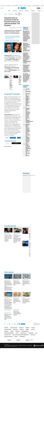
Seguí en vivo (30, 229)
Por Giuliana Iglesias (7, 310)
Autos (17, 333)
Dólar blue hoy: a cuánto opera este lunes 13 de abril (26, 282)
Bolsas (27, 175)
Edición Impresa (25, 331)
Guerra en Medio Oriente (35, 5)
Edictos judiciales (8, 336)
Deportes (17, 331)
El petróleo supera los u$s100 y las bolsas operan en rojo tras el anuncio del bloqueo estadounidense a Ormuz (12, 37)
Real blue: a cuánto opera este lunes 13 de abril (17, 300)
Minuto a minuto (7, 279)
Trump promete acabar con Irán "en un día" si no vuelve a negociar (20, 80)
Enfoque (29, 5)
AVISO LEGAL (33, 334)
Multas (16, 336)
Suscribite (16, 143)
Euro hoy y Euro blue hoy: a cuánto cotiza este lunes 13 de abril (8, 317)
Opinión (39, 10)
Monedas (24, 175)
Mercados (15, 329)
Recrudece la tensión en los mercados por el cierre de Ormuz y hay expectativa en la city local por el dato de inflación (26, 36)
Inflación (21, 5)
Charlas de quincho (15, 5)
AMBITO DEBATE (29, 340)
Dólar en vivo (9, 5)
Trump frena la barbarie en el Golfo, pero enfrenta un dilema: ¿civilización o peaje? (12, 41)
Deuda (42, 5)
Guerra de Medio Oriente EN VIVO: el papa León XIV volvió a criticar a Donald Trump (26, 47)
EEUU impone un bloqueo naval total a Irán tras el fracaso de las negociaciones (26, 68)
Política (27, 10)
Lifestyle (33, 329)
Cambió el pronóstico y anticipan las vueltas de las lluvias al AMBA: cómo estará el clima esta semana (28, 97)
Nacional (6, 331)
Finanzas (21, 10)
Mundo (11, 331)
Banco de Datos (7, 329)
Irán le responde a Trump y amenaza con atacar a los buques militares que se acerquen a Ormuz (11, 82)
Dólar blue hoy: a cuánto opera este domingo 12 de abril (26, 300)
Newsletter (42, 10)
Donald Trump (16, 14)
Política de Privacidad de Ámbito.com (20, 334)
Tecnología (31, 333)
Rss (36, 333)
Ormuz (25, 5)
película (19, 137)
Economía (15, 10)
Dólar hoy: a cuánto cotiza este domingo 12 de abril (17, 313)
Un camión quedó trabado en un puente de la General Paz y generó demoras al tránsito (26, 77)
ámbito (5, 14)
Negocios (33, 10)
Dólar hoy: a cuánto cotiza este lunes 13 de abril (17, 282)
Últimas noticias (13, 327)
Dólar (9, 10)
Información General (9, 333)
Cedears (33, 175)
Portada (6, 327)
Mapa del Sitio (7, 334)
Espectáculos (11, 14)
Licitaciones (22, 336)
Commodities (30, 175)
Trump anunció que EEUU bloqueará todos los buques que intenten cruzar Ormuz (17, 239)
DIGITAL (10, 340)
